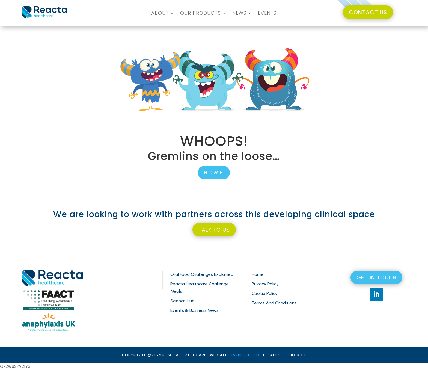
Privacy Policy (265, 283)
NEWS (239, 13)
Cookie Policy (265, 293)
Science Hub (182, 300)
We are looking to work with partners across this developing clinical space (214, 214)
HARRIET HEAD (244, 355)
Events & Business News (194, 310)
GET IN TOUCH (376, 277)
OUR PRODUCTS (200, 13)
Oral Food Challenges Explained (201, 274)
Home (258, 274)
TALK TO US (214, 229)
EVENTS (267, 13)
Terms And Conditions (274, 303)
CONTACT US (368, 12)
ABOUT (160, 13)
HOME (214, 172)
